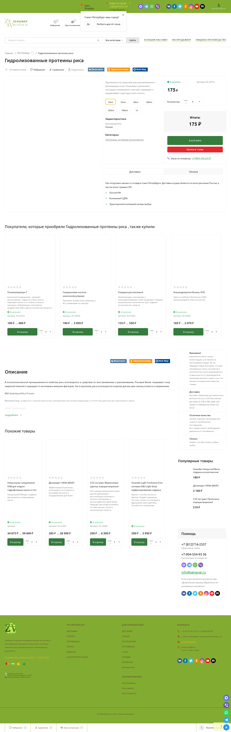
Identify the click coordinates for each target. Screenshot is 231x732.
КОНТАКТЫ (127, 662)
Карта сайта (43, 657)
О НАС (125, 651)
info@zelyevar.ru (193, 572)
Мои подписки (129, 693)
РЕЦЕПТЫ (71, 651)
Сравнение (56, 69)
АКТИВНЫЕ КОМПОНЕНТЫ (131, 139)
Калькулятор (128, 667)
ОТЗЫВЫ (126, 657)
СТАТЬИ (70, 646)
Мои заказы (128, 688)
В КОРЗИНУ (195, 140)
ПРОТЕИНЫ (23, 53)
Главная (9, 53)
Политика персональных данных (19, 657)
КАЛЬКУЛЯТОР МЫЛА (77, 657)
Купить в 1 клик (195, 149)
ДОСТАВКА (72, 631)
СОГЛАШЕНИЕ (129, 641)
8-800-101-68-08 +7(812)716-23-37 (118, 5)
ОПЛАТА (71, 636)
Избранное (37, 69)
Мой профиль (129, 683)
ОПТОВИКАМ (73, 641)
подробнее (13, 414)
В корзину (22, 331)
